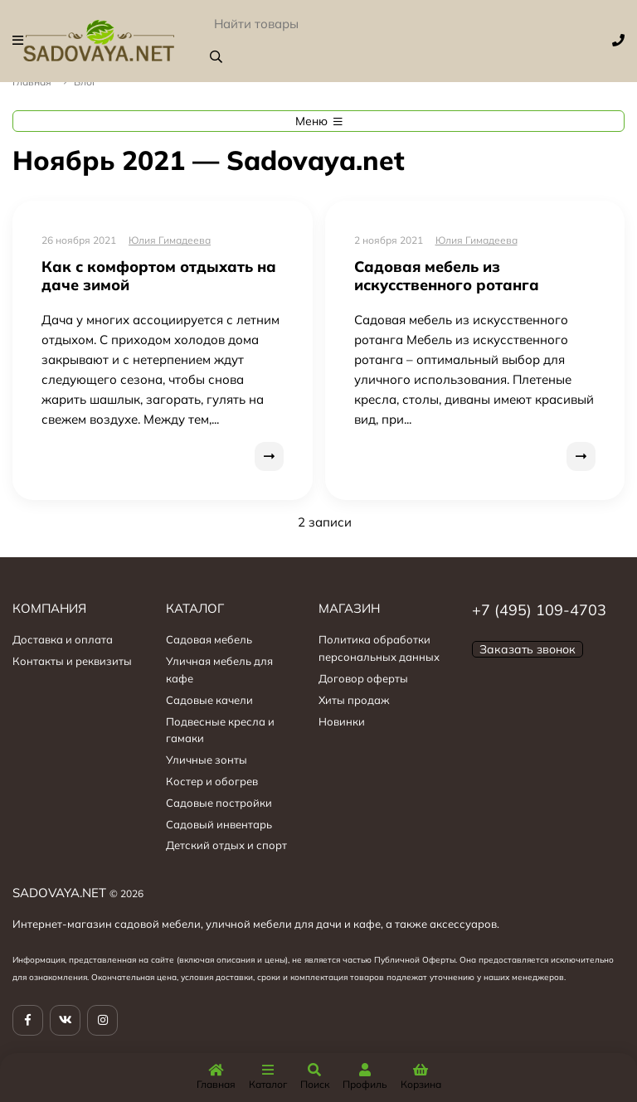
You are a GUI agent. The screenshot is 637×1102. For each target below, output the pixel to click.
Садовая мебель (209, 639)
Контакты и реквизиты (72, 661)
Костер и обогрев (212, 781)
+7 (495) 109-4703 (539, 609)
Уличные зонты (206, 759)
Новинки (341, 721)
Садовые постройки (219, 802)
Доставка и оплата (62, 639)
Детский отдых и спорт (226, 845)
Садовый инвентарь (219, 824)
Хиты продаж (354, 699)
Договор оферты (363, 678)
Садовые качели (209, 699)
